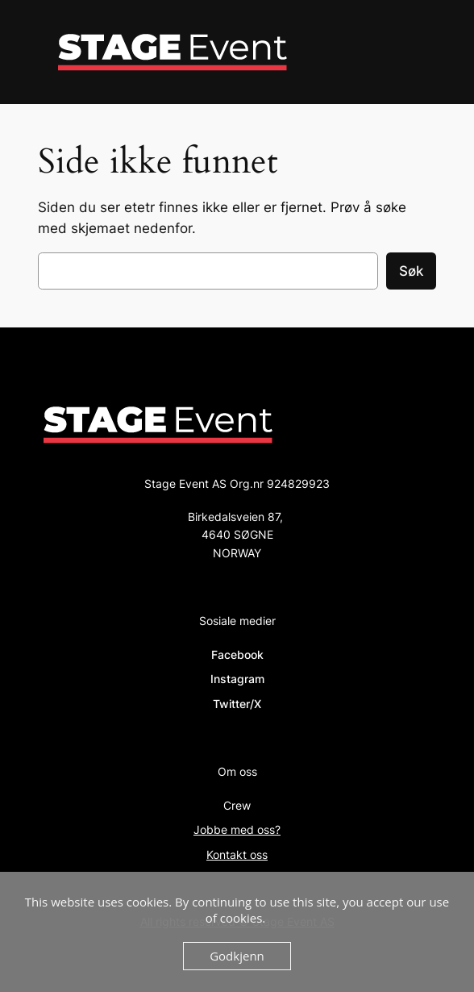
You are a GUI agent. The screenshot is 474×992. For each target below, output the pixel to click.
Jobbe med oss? (237, 829)
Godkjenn (237, 956)
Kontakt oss (237, 854)
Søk (411, 271)
